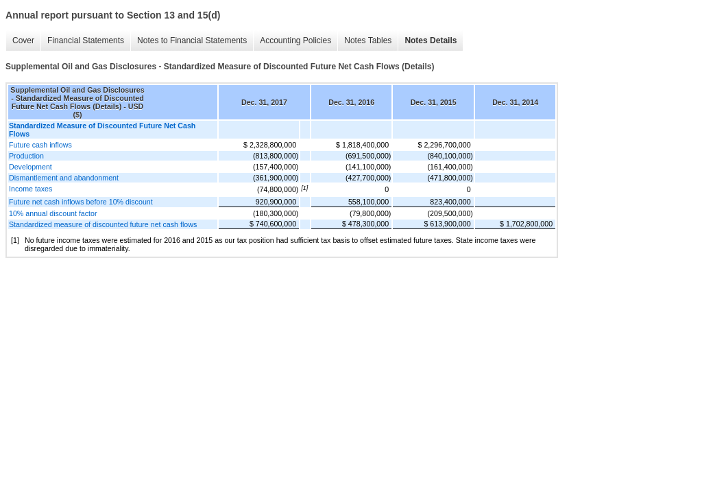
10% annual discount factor (53, 213)
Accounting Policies (295, 40)
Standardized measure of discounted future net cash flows (103, 224)
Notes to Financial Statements (192, 40)
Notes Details (430, 40)
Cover (23, 40)
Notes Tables (367, 40)
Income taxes (30, 189)
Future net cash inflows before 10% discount (81, 202)
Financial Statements (85, 40)
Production (26, 156)
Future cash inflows (40, 145)
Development (30, 167)
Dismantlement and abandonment (64, 178)
